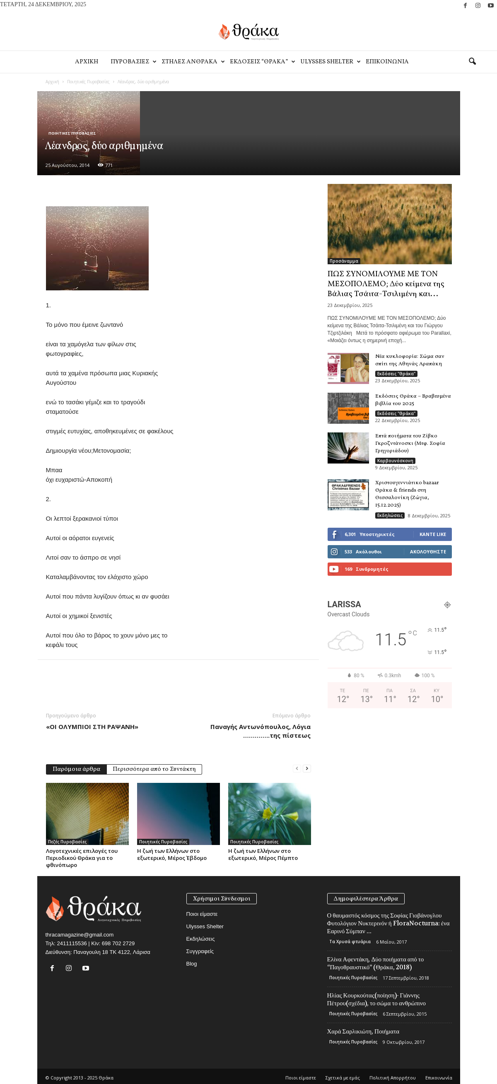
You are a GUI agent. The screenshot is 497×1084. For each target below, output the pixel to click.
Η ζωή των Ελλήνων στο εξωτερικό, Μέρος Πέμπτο (263, 854)
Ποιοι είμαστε (202, 914)
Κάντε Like (433, 534)
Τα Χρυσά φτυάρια (350, 941)
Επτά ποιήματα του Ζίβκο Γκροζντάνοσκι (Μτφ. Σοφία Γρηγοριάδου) (410, 443)
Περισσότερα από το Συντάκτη (154, 769)
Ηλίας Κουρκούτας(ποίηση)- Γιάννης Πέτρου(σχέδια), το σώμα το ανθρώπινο (376, 999)
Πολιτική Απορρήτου (392, 1077)
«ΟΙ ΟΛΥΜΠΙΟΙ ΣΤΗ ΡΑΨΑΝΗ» (92, 726)
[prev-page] (297, 768)
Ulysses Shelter (329, 62)
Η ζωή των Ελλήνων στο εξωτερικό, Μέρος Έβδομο (172, 854)
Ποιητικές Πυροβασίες (88, 81)
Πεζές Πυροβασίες (67, 842)
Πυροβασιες (133, 62)
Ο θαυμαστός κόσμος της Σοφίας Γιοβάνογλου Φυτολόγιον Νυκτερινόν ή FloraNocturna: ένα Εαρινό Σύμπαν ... (388, 923)
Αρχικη (86, 62)
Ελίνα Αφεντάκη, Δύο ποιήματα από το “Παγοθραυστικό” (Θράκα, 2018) (375, 963)
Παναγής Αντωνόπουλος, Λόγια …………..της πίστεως (260, 730)
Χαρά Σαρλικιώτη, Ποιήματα (363, 1031)
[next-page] (307, 768)
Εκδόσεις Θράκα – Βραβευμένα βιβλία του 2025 (413, 400)
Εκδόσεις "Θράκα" (396, 374)
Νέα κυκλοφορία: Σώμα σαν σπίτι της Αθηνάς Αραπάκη (409, 360)
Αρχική (52, 81)
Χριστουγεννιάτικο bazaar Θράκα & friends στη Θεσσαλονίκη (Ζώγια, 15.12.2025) (407, 494)
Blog (191, 964)
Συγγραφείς (200, 951)
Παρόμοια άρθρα (76, 769)
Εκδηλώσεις (390, 515)
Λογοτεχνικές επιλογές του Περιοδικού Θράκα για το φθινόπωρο (82, 858)
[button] (472, 62)
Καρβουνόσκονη (395, 461)
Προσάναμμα (344, 261)
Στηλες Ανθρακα (193, 62)
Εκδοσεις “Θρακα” (262, 62)
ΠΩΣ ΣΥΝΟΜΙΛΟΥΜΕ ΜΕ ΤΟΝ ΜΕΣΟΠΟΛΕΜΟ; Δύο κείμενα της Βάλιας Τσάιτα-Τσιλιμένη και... (386, 284)
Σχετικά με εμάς (343, 1077)
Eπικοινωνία (387, 62)
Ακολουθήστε (428, 551)
